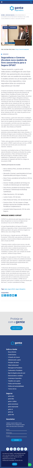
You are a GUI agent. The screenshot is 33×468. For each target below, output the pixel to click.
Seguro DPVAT (11, 289)
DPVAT (6, 27)
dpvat (5, 289)
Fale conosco (16, 328)
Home (3, 15)
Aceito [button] (14, 464)
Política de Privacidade (8, 460)
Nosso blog (10, 15)
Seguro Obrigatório (20, 289)
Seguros (13, 27)
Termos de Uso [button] (19, 460)
